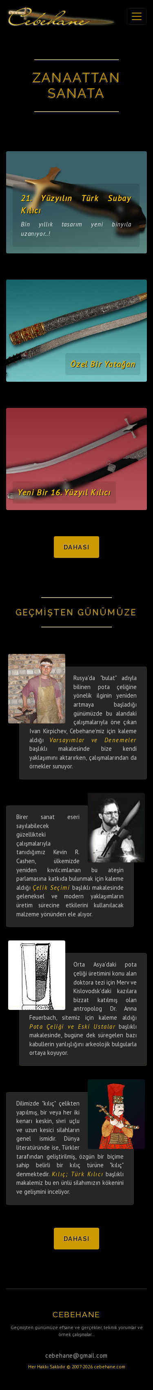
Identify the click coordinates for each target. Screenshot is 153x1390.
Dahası (77, 547)
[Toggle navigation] (136, 16)
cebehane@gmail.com (76, 1355)
